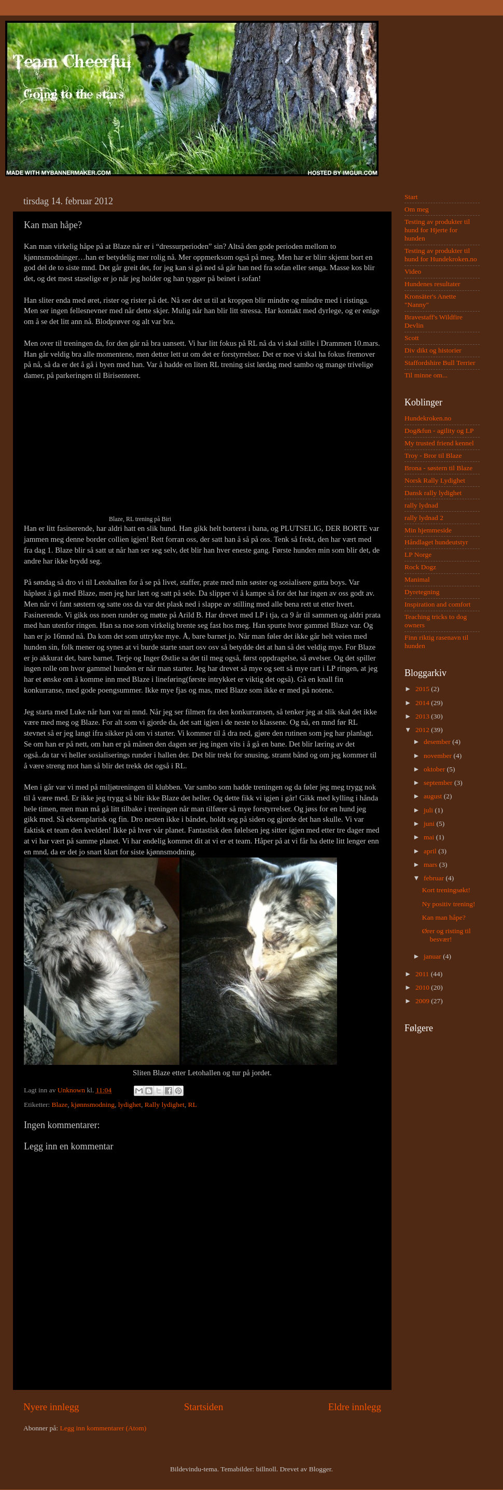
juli (429, 810)
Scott (411, 338)
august (434, 796)
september (439, 782)
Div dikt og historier (433, 350)
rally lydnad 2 (423, 518)
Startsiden (203, 1406)
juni (430, 823)
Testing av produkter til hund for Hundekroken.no (440, 255)
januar (433, 956)
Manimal (417, 579)
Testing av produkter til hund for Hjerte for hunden (437, 230)
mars (431, 864)
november (438, 756)
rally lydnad (421, 505)
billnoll (266, 1469)
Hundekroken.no (427, 418)
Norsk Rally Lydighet (434, 480)
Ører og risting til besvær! (446, 935)
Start (411, 197)
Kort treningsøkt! (446, 890)
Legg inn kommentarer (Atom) (103, 1428)
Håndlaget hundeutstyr (436, 542)
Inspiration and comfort (437, 604)
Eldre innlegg (354, 1406)
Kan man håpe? (444, 917)
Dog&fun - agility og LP (439, 430)
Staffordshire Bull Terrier (440, 363)
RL (192, 1104)
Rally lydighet (165, 1104)
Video (412, 271)
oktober (435, 769)
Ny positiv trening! (449, 904)
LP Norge (417, 554)
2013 (423, 716)
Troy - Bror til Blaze (433, 455)
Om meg (416, 209)
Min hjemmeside (428, 530)
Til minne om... (426, 375)
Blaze (60, 1104)
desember (438, 742)
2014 (423, 703)
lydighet (129, 1104)
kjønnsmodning (93, 1104)
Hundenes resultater (432, 284)
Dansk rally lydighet (433, 493)
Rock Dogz (420, 567)
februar (434, 878)
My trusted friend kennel (439, 443)
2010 (423, 987)
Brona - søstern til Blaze (438, 468)
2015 (423, 689)
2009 (423, 1001)
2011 (423, 974)
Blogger (320, 1469)
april (431, 851)
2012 (423, 730)
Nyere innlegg (51, 1406)
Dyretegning (421, 592)
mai (430, 837)
